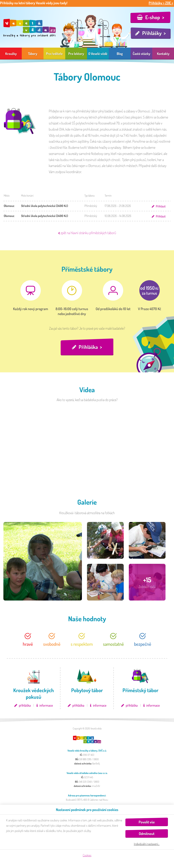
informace (46, 705)
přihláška (25, 705)
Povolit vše (147, 822)
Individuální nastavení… (147, 844)
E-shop (152, 17)
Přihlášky (152, 33)
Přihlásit (161, 206)
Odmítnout (146, 833)
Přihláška (88, 347)
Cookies (87, 855)
